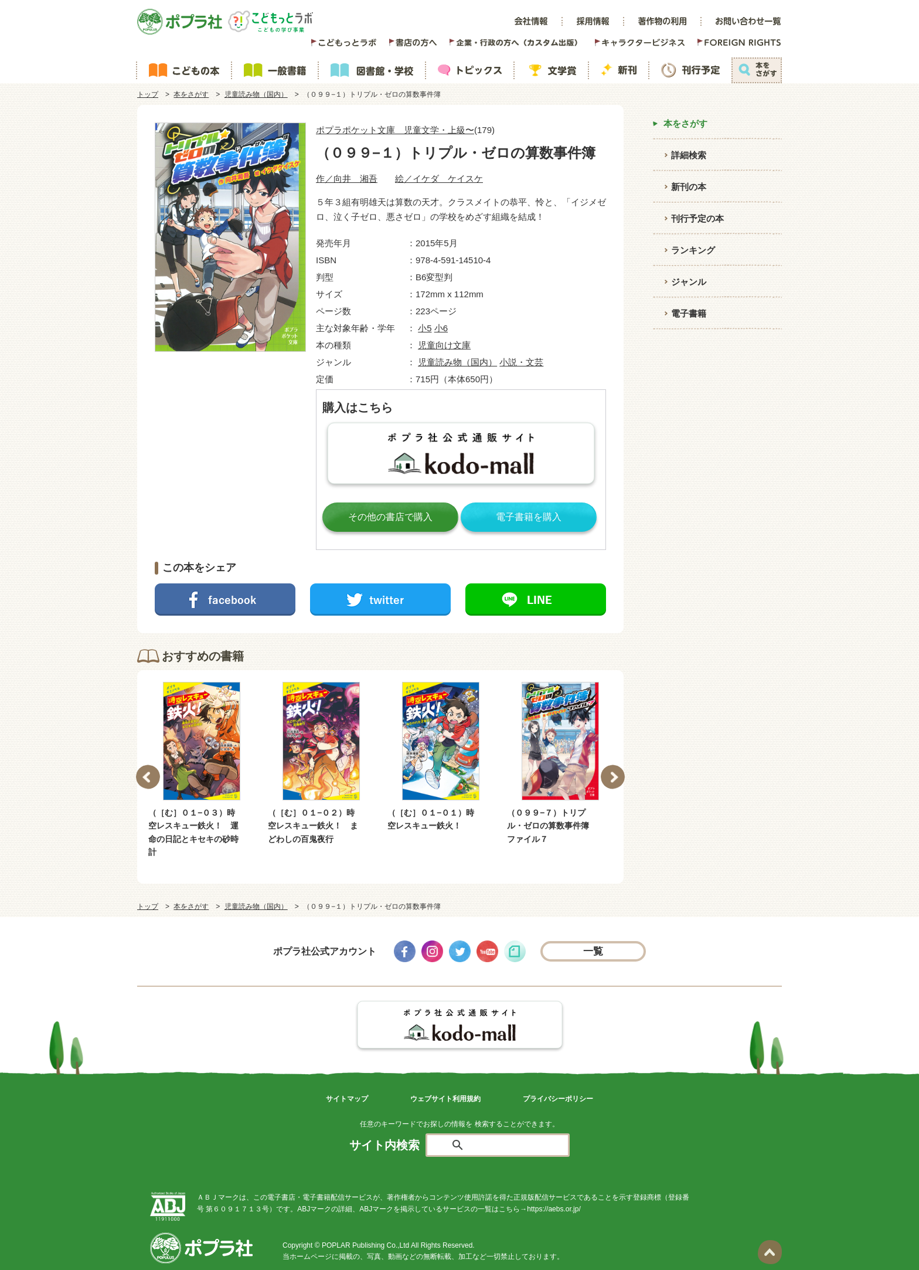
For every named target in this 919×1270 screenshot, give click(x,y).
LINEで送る (535, 599)
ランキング (693, 250)
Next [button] (613, 777)
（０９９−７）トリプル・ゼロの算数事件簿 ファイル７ (552, 826)
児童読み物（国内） (256, 94)
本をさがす (191, 94)
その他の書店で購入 (390, 517)
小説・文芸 (521, 362)
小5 (424, 328)
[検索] (511, 1146)
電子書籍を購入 (528, 517)
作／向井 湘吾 (346, 179)
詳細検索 (688, 155)
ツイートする (380, 599)
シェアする (225, 599)
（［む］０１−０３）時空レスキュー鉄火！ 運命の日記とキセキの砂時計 (193, 832)
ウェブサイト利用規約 (445, 1099)
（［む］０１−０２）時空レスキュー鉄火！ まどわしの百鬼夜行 (313, 826)
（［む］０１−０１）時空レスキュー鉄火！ (430, 819)
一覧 (593, 951)
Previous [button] (148, 777)
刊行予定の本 (697, 218)
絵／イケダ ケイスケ (439, 179)
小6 (441, 328)
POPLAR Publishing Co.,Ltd (365, 1245)
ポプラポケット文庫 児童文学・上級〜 (395, 130)
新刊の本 (688, 187)
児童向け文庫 (444, 345)
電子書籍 (688, 313)
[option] (201, 770)
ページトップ (770, 1252)
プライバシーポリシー (558, 1099)
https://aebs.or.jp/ (553, 1209)
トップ (147, 94)
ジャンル (688, 282)
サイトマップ (347, 1099)
